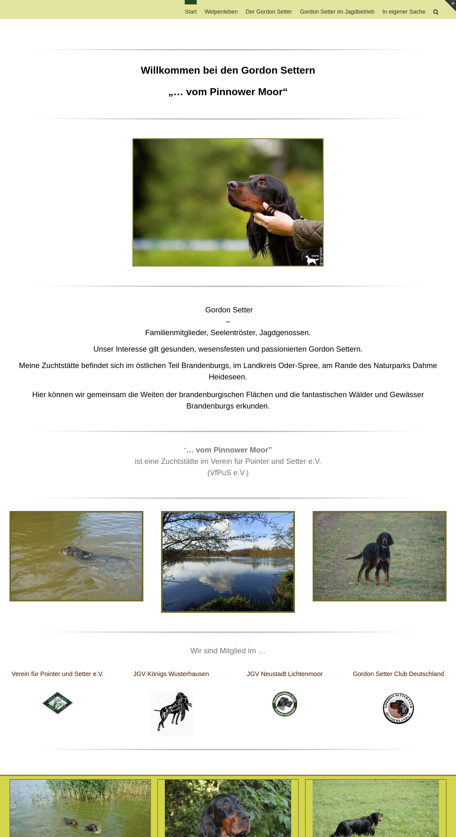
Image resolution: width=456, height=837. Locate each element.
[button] (436, 9)
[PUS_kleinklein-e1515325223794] (57, 694)
